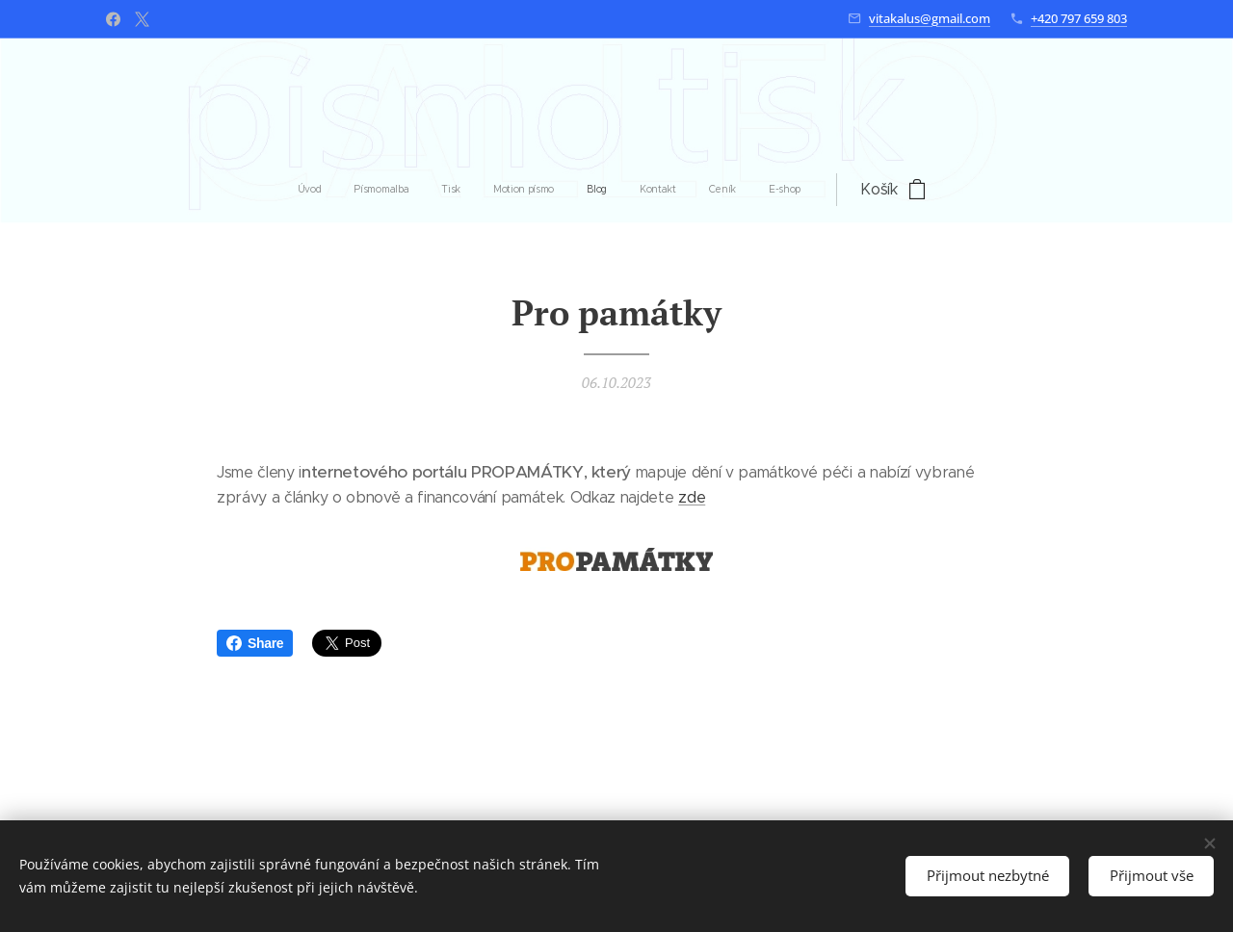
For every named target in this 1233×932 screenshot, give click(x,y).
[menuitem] (442, 190)
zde (691, 498)
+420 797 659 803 (1079, 18)
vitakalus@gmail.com (929, 18)
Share (254, 643)
